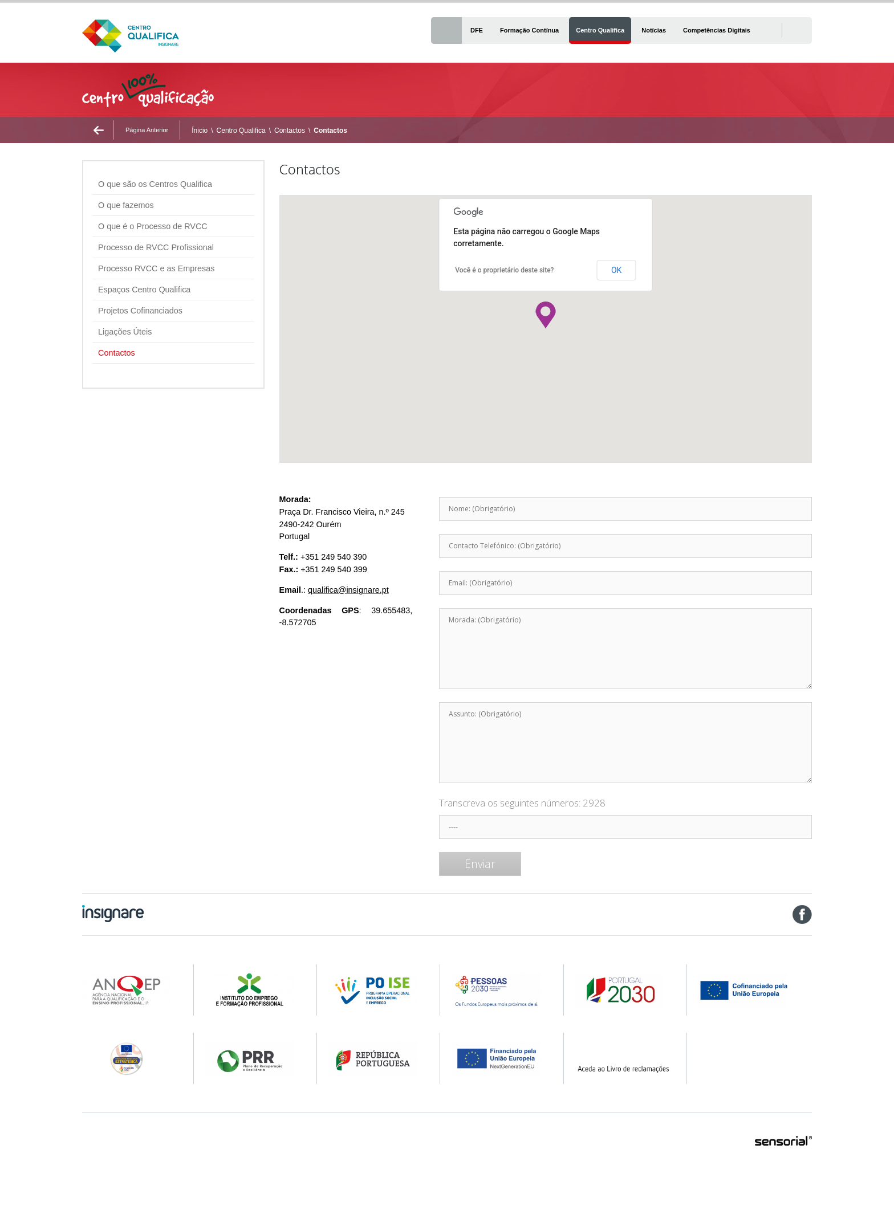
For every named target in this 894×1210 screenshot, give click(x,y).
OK (616, 270)
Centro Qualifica (241, 131)
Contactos (289, 131)
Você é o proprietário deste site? (504, 270)
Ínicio (200, 131)
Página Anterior (146, 130)
